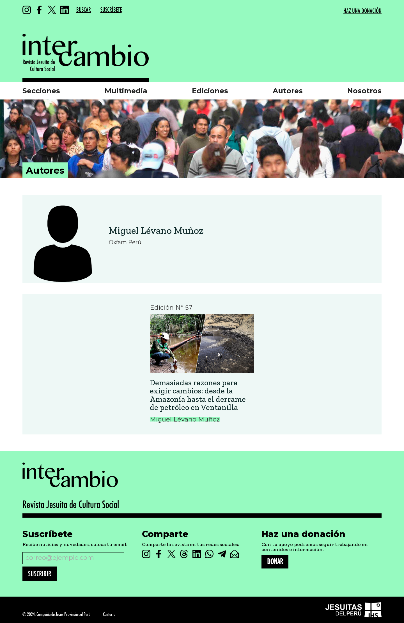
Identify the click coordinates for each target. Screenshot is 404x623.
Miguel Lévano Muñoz (156, 230)
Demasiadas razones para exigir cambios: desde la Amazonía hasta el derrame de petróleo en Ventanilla (198, 395)
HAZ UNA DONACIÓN (362, 11)
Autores (288, 91)
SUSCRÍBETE (111, 10)
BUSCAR (83, 10)
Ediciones (210, 91)
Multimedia (126, 91)
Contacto (109, 614)
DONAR (275, 561)
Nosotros (364, 91)
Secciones (41, 91)
